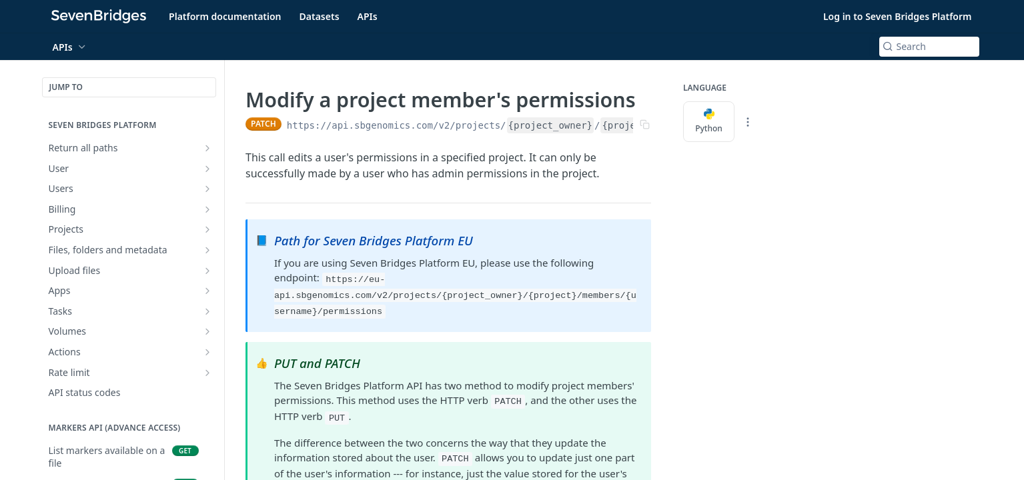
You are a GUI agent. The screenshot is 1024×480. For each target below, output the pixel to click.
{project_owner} (550, 125)
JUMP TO (66, 87)
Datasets (320, 16)
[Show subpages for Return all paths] (207, 148)
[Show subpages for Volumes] (207, 331)
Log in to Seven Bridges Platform (897, 16)
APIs (368, 16)
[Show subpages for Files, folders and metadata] (207, 250)
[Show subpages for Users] (207, 188)
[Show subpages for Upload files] (207, 270)
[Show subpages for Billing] (207, 209)
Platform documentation (225, 16)
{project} (627, 125)
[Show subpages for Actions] (207, 352)
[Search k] (929, 47)
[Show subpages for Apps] (207, 290)
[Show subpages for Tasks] (207, 311)
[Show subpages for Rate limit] (207, 372)
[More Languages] (748, 122)
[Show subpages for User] (207, 168)
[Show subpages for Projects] (207, 229)
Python (708, 121)
